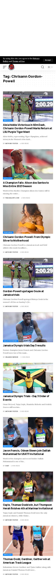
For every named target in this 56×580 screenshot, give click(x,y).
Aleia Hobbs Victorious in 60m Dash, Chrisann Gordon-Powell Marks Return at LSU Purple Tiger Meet (27, 128)
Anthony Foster (11, 143)
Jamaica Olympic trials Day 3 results (24, 345)
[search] (42, 67)
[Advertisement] (28, 28)
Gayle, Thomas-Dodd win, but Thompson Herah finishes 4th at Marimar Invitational (28, 506)
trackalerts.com (12, 198)
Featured (8, 232)
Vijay (7, 466)
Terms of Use (18, 61)
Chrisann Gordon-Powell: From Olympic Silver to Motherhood (26, 238)
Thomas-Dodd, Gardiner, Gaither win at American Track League (26, 560)
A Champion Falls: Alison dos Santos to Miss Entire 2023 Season (26, 184)
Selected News (10, 341)
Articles (7, 120)
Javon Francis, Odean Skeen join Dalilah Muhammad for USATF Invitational (27, 452)
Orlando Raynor (11, 357)
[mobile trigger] (5, 67)
